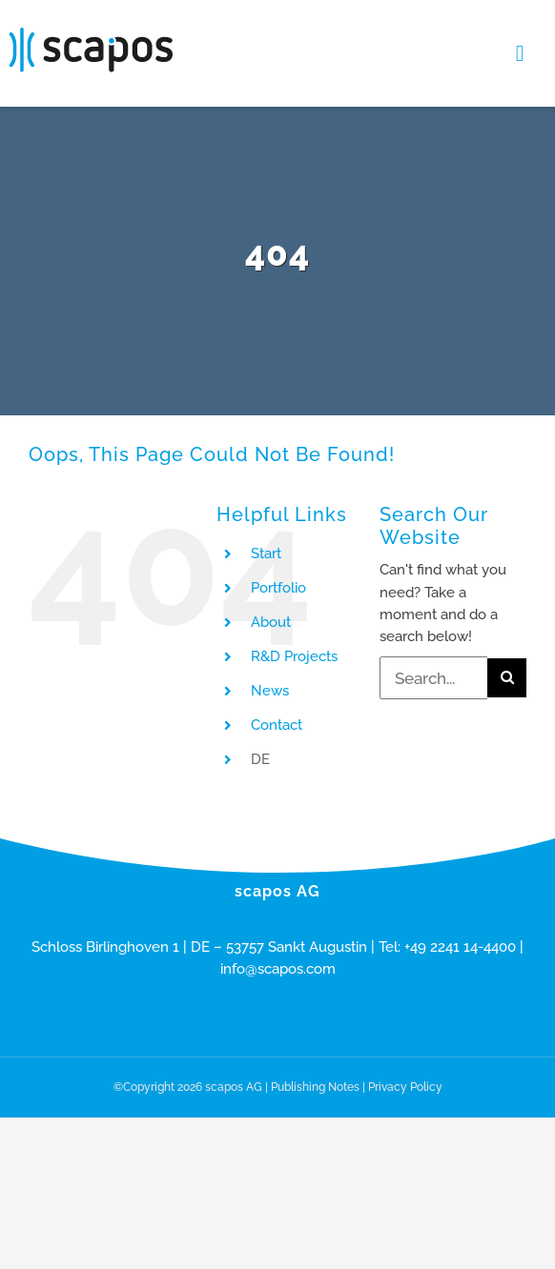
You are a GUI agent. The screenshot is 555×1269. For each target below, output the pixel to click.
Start (266, 553)
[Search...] (433, 677)
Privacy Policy (405, 1087)
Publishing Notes (315, 1087)
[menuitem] (301, 760)
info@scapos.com (278, 968)
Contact (276, 725)
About (271, 622)
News (270, 690)
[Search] (506, 677)
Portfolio (278, 587)
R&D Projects (294, 656)
